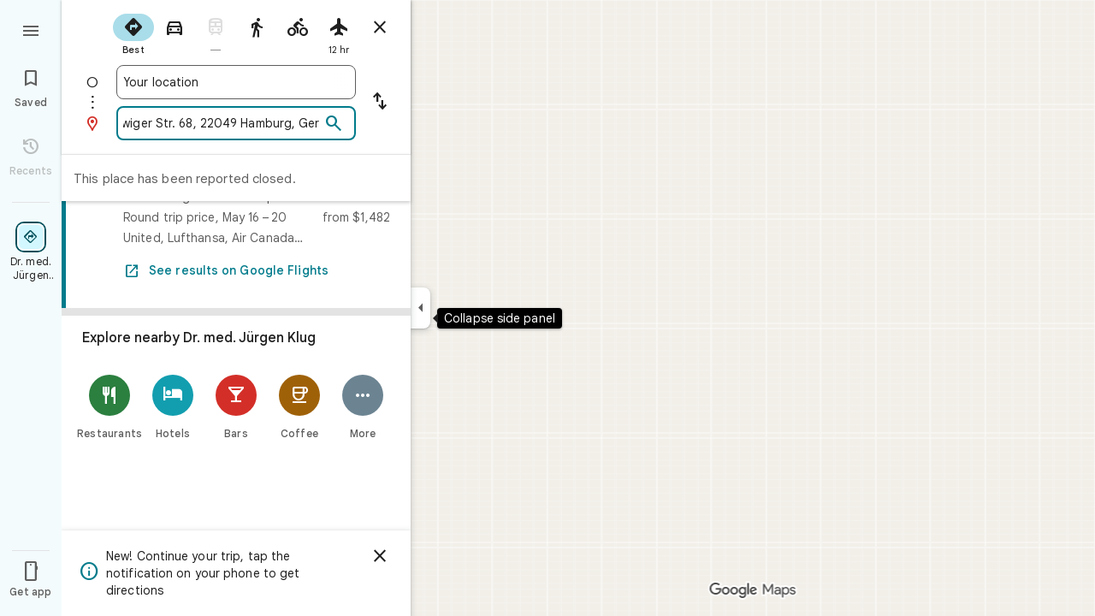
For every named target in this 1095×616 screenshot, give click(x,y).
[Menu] (31, 29)
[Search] (333, 124)
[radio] (133, 32)
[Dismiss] (380, 556)
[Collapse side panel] (420, 308)
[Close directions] (380, 27)
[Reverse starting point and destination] (380, 102)
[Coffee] (299, 407)
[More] (362, 407)
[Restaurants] (109, 407)
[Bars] (236, 407)
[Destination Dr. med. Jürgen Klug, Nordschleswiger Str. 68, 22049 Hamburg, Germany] (221, 123)
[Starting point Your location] (236, 82)
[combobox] (236, 82)
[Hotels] (172, 407)
